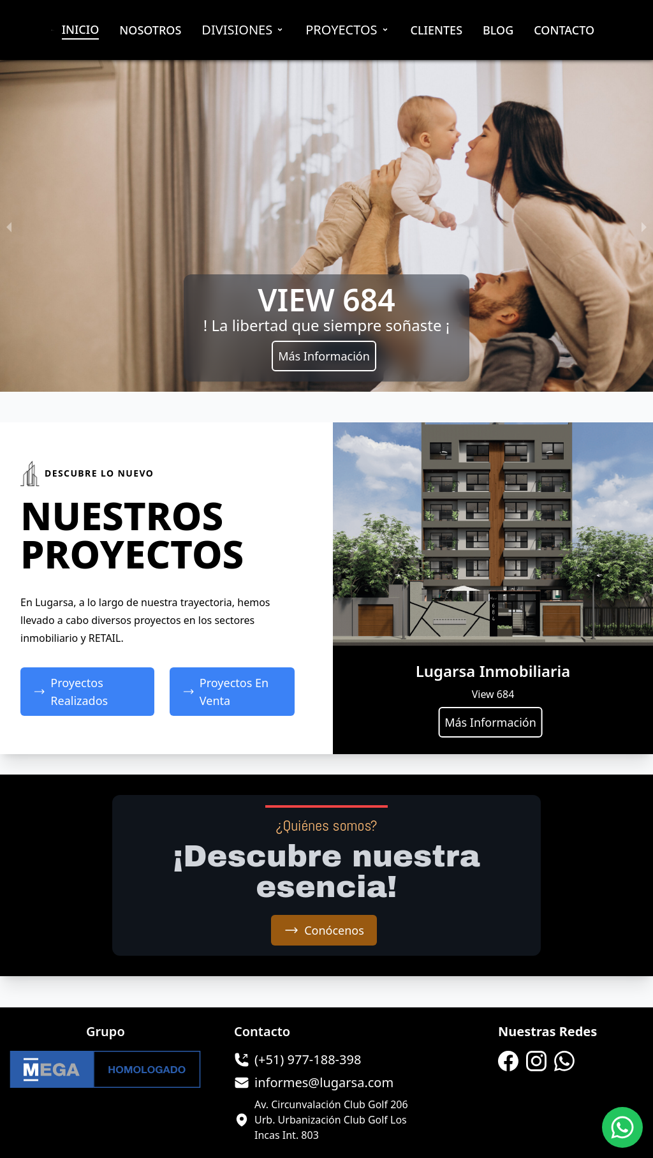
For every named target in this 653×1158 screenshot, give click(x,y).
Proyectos (347, 29)
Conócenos (324, 930)
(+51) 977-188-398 (307, 1059)
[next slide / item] (644, 226)
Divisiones (243, 29)
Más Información (324, 356)
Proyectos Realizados (70, 691)
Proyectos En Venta (225, 691)
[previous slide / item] (9, 226)
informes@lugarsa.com (323, 1082)
